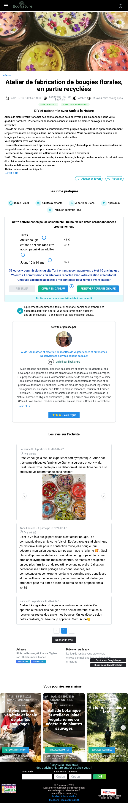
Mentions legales (58, 800)
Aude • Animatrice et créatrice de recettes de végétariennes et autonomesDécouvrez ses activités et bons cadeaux (64, 354)
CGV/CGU (73, 800)
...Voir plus (11, 173)
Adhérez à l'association (64, 796)
